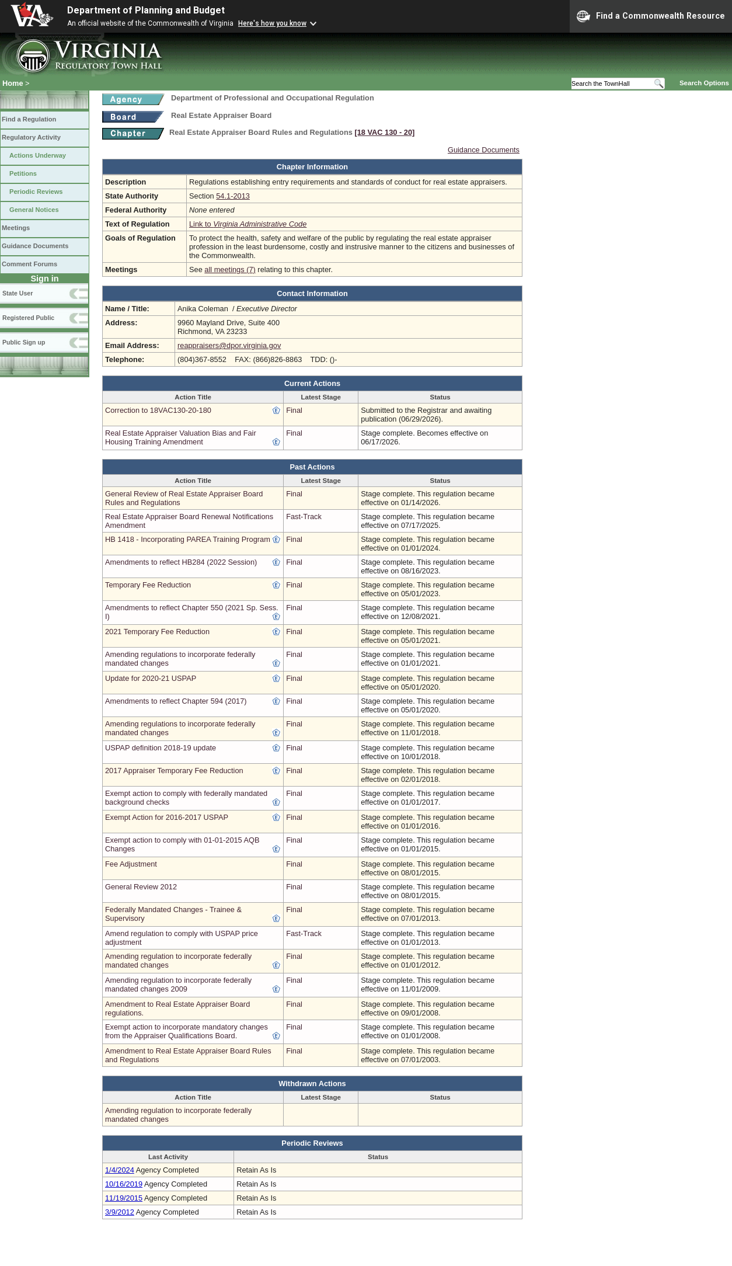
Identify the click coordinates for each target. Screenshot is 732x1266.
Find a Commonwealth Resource (651, 16)
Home (12, 83)
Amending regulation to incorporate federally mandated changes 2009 (178, 984)
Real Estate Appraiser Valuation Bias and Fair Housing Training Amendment (180, 437)
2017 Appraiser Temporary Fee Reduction (174, 770)
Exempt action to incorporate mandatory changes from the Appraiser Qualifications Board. (186, 1031)
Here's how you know (272, 23)
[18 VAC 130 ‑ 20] (384, 132)
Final (294, 410)
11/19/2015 (123, 1198)
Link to (247, 224)
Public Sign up (23, 342)
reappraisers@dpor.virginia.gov (229, 345)
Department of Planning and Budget (146, 10)
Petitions (23, 173)
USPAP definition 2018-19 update (160, 747)
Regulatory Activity (31, 137)
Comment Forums (29, 263)
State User (17, 293)
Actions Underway (37, 155)
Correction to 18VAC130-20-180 (158, 410)
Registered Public (28, 317)
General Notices (34, 209)
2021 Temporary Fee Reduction (157, 631)
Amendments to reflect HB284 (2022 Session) (181, 562)
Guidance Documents (35, 245)
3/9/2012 (119, 1212)
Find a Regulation (29, 119)
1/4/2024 (119, 1170)
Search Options (704, 82)
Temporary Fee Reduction (148, 584)
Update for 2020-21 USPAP (150, 678)
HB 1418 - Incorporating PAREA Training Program (187, 539)
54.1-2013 (233, 196)
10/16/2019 (123, 1184)
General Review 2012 (141, 886)
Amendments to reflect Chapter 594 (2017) (176, 701)
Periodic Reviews (36, 191)
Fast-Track (304, 516)
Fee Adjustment (131, 864)
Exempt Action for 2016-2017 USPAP (166, 817)
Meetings (16, 227)
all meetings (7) (229, 269)
